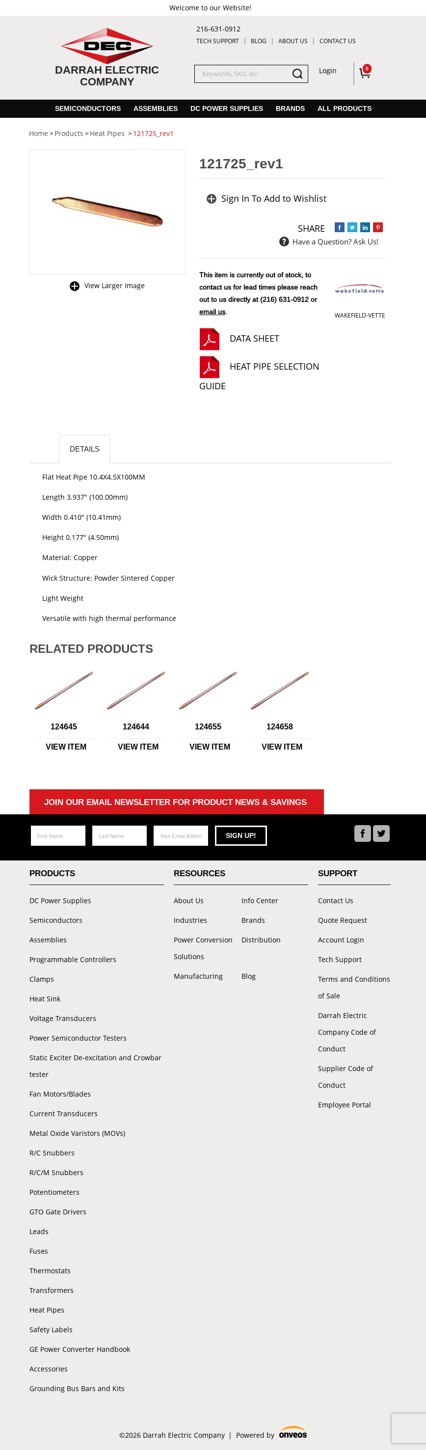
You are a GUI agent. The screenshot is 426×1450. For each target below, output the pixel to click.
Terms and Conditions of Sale (354, 987)
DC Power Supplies (226, 108)
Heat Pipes (46, 1310)
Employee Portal (344, 1104)
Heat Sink (44, 998)
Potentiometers (54, 1192)
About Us (293, 41)
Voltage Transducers (62, 1018)
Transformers (51, 1290)
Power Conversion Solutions (203, 948)
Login (328, 70)
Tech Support (217, 41)
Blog (258, 41)
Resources (199, 873)
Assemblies (155, 108)
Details (85, 449)
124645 (64, 727)
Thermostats (50, 1270)
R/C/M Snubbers (56, 1172)
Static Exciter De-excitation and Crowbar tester (95, 1066)
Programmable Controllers (72, 959)
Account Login (341, 939)
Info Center (259, 900)
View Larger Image (114, 285)
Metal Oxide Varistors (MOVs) (77, 1133)
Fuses (38, 1251)
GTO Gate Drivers (57, 1211)
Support (337, 873)
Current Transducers (63, 1113)
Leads (39, 1231)
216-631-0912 (218, 28)
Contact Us (338, 41)
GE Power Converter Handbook (79, 1349)
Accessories (48, 1368)
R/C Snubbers (52, 1152)
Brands (290, 108)
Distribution (261, 939)
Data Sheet (254, 338)
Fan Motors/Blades (60, 1094)
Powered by (271, 1433)
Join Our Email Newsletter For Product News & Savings (175, 802)
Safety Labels (51, 1329)
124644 (136, 727)
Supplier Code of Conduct (345, 1077)
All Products (345, 108)
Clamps (41, 979)
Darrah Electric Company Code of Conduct (347, 1032)
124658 (279, 727)
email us (212, 312)
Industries (190, 920)
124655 (208, 727)
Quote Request (342, 920)
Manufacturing (198, 976)
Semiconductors (88, 108)
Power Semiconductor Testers (78, 1038)
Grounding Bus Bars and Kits (77, 1388)
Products (52, 873)
